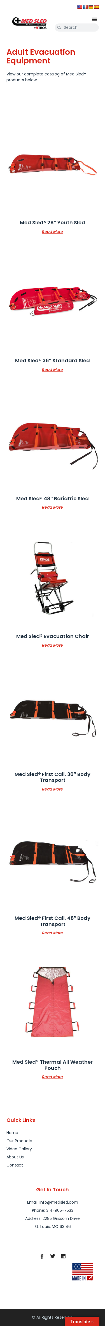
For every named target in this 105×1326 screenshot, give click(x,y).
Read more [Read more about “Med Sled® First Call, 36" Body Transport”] (52, 788)
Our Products (19, 1141)
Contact (14, 1165)
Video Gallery (19, 1149)
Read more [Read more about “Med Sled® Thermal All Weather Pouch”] (52, 1076)
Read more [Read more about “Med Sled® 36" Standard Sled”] (52, 369)
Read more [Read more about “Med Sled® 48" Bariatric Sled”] (52, 506)
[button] (94, 19)
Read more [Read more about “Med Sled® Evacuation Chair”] (52, 644)
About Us (15, 1157)
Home (12, 1132)
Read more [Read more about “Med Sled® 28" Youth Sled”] (52, 231)
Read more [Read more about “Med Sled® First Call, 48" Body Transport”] (52, 932)
